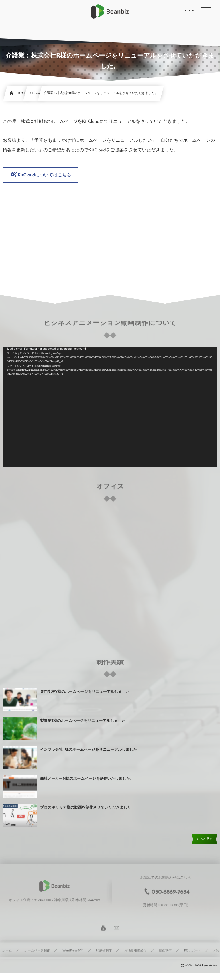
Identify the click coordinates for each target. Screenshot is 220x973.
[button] (205, 7)
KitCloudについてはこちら (44, 175)
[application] (110, 407)
